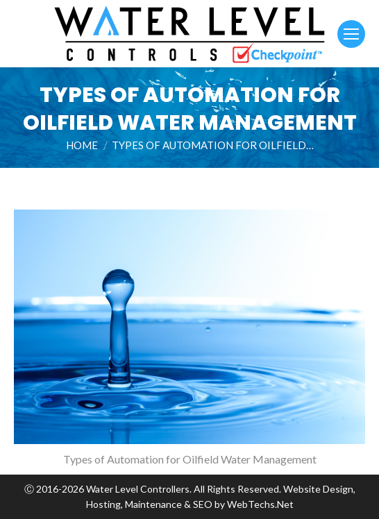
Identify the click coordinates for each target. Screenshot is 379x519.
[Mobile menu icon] (351, 34)
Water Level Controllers (138, 489)
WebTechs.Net (260, 504)
